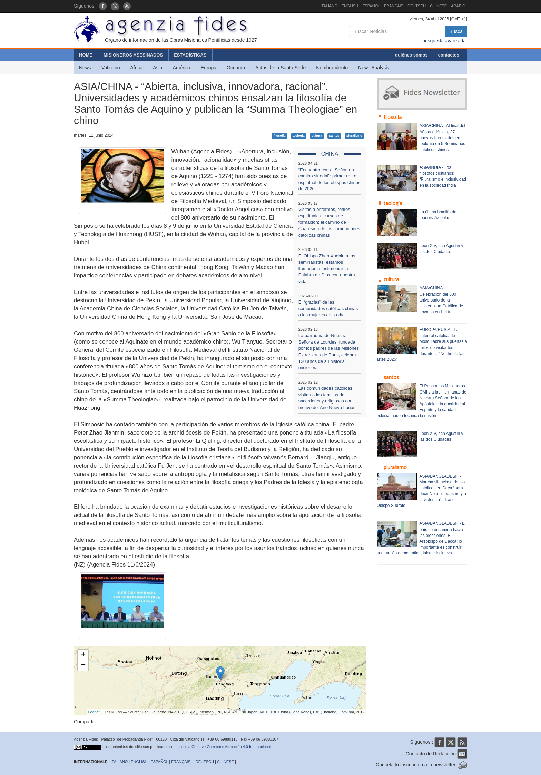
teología (299, 135)
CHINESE (438, 6)
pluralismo (354, 135)
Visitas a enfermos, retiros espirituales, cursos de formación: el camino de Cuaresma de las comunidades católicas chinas (329, 222)
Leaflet (94, 712)
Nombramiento (332, 67)
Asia (157, 67)
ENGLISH (350, 6)
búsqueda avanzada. (444, 40)
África (136, 67)
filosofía (280, 135)
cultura (317, 135)
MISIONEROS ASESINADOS (133, 55)
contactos (448, 55)
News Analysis (373, 67)
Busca (456, 31)
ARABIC (458, 6)
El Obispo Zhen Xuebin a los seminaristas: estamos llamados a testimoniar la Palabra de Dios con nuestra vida (326, 268)
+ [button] (83, 655)
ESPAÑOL (371, 6)
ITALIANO (329, 6)
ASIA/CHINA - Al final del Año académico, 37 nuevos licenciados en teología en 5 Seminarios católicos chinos (442, 137)
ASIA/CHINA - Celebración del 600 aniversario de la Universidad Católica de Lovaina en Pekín (441, 300)
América (181, 67)
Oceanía (236, 67)
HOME (85, 55)
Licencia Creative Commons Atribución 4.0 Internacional (224, 747)
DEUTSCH (416, 6)
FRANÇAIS (393, 6)
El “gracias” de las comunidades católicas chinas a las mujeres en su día (328, 308)
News (85, 67)
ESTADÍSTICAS (190, 55)
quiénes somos (411, 55)
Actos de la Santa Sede (280, 67)
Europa (208, 67)
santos (334, 135)
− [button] (83, 665)
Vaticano (110, 67)
